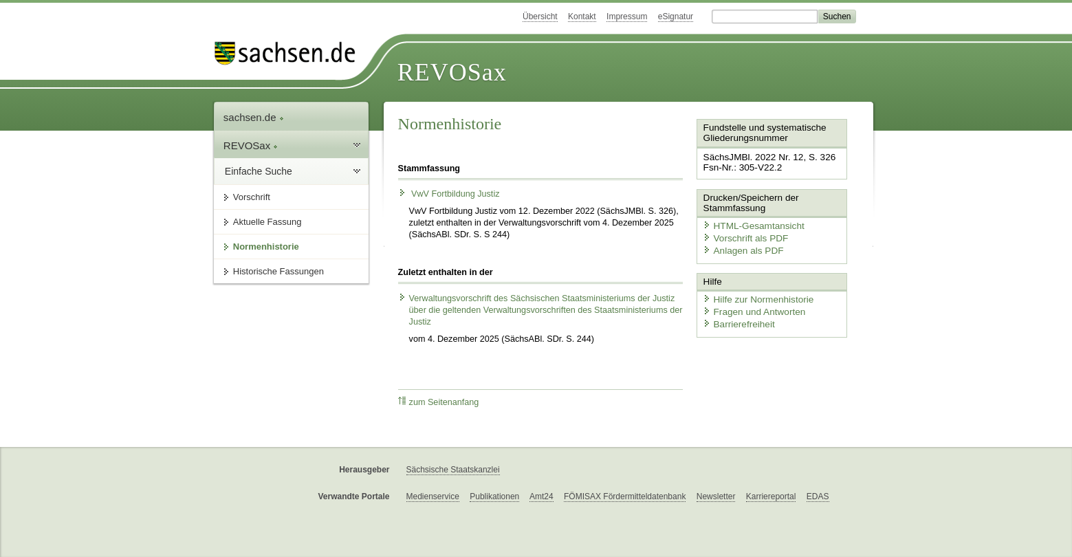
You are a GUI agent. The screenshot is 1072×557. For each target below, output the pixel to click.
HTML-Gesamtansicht (749, 224)
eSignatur (675, 16)
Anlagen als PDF (739, 248)
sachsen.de (253, 117)
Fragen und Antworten (750, 308)
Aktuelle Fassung (267, 222)
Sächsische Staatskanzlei (453, 469)
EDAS (818, 496)
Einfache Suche (258, 171)
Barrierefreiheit (735, 320)
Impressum (626, 16)
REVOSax (452, 72)
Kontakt (582, 16)
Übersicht (540, 16)
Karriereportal (771, 496)
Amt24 (541, 496)
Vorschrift (251, 197)
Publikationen (494, 496)
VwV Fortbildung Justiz (449, 194)
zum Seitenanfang (438, 402)
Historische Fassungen (278, 271)
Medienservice (432, 496)
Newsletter (716, 496)
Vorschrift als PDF (742, 236)
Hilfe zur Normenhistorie (754, 296)
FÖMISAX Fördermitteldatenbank (625, 496)
